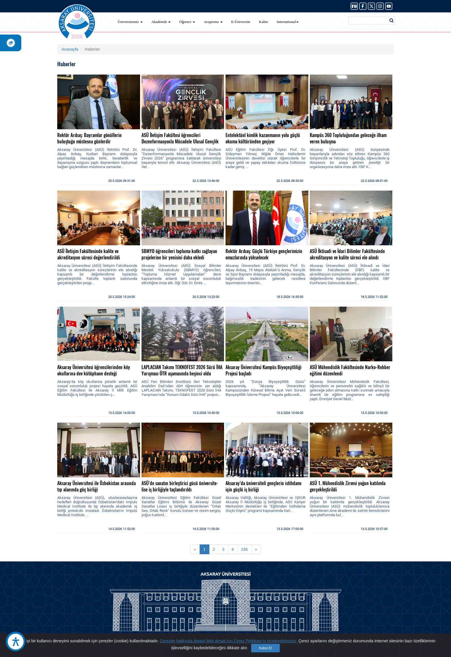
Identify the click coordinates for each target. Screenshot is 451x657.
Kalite (263, 22)
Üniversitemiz (130, 22)
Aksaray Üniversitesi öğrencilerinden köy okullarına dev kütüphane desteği (93, 370)
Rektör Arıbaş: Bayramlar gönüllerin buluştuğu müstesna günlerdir (89, 138)
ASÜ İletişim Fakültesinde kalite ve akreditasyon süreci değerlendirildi (88, 254)
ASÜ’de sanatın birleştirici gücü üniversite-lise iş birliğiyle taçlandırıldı (180, 486)
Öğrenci (187, 22)
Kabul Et (265, 648)
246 (244, 549)
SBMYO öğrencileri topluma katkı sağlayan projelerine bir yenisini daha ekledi (179, 254)
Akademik (161, 22)
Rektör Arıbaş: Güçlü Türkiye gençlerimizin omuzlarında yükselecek (264, 254)
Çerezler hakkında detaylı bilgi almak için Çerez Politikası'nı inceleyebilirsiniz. (228, 641)
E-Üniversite (240, 22)
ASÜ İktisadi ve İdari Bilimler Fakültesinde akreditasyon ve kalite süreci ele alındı (347, 254)
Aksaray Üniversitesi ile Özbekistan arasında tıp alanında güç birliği (96, 486)
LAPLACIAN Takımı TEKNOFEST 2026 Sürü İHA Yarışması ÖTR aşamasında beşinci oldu (182, 370)
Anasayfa (70, 49)
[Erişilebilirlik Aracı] (15, 641)
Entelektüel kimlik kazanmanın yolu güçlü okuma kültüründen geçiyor (263, 138)
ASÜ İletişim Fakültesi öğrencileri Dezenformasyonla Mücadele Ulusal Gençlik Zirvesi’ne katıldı (180, 141)
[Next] (256, 549)
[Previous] (195, 549)
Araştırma (213, 22)
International (288, 22)
